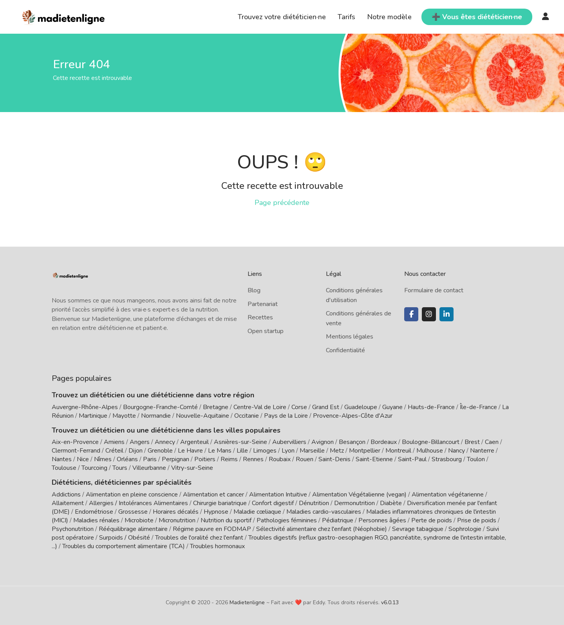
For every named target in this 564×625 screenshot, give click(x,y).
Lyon (288, 450)
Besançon (352, 442)
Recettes (260, 317)
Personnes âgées (382, 520)
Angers (140, 442)
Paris (150, 459)
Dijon (135, 450)
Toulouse (64, 468)
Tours (119, 468)
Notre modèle (389, 17)
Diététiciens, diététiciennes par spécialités (122, 482)
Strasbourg (447, 459)
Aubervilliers (289, 442)
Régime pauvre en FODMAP (212, 529)
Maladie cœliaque (257, 511)
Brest (472, 442)
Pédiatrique (337, 520)
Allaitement (68, 503)
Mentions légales (349, 336)
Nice (83, 459)
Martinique (93, 415)
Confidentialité (345, 350)
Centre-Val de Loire (259, 407)
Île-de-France (478, 407)
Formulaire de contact (433, 290)
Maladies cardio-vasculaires (323, 511)
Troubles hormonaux (217, 546)
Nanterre (482, 450)
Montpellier (364, 450)
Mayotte (124, 415)
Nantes (62, 459)
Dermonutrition (355, 503)
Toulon (476, 459)
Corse (299, 407)
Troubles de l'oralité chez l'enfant (199, 537)
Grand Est (325, 407)
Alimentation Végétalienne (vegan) (359, 494)
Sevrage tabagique (417, 529)
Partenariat (263, 304)
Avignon (322, 442)
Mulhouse (429, 450)
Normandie (156, 415)
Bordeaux (384, 442)
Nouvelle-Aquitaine (202, 415)
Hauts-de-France (431, 407)
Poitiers (204, 459)
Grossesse (133, 511)
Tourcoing (94, 468)
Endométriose (94, 511)
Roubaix (280, 459)
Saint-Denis (334, 459)
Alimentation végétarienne (448, 494)
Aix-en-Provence (75, 442)
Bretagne (215, 407)
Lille (242, 450)
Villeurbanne (149, 468)
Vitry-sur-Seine (192, 468)
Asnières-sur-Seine (240, 442)
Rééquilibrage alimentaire (133, 529)
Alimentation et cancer (213, 494)
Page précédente (282, 202)
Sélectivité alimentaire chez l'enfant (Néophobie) (321, 529)
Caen (492, 442)
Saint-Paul (412, 459)
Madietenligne (247, 602)
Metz (337, 450)
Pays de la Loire (286, 415)
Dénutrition (314, 503)
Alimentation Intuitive (278, 494)
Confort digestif (273, 503)
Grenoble (160, 450)
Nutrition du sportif (226, 520)
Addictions (66, 494)
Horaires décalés (176, 511)
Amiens (114, 442)
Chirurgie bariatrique (220, 503)
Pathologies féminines (287, 520)
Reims (229, 459)
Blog (254, 290)
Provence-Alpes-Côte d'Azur (352, 415)
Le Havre (190, 450)
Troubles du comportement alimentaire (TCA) (123, 546)
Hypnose (216, 511)
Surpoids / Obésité (124, 537)
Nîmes (103, 459)
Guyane (392, 407)
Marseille (312, 450)
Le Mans (219, 450)
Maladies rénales (96, 520)
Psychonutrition (73, 529)
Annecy (165, 442)
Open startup (266, 331)
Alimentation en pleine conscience (132, 494)
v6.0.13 (390, 602)
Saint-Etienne (374, 459)
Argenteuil (194, 442)
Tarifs (346, 17)
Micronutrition (177, 520)
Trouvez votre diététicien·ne (282, 17)
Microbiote (140, 520)
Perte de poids (431, 520)
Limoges (265, 450)
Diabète (391, 503)
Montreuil (398, 450)
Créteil (114, 450)
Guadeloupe (360, 407)
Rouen (304, 459)
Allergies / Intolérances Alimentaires (138, 503)
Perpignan (175, 459)
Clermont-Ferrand (76, 450)
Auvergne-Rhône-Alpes (85, 407)
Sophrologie (464, 529)
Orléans (127, 459)
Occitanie (246, 415)
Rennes (253, 459)
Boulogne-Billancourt (430, 442)
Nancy (456, 450)
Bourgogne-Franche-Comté (160, 407)
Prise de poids (476, 520)
